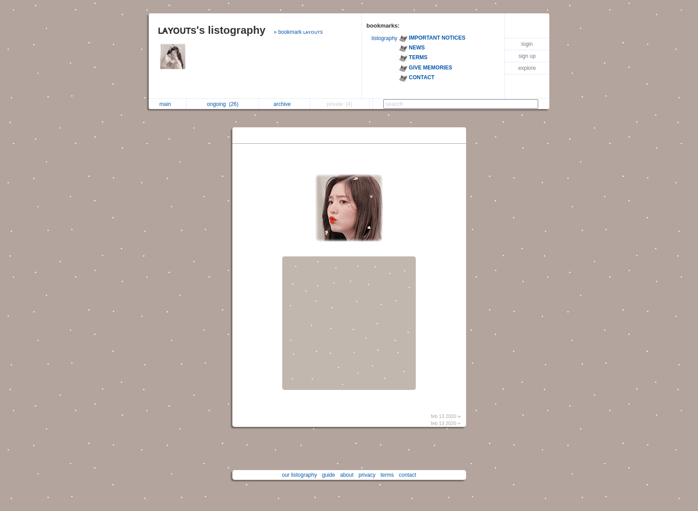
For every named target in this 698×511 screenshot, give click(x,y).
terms (387, 475)
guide (328, 475)
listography (385, 38)
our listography (299, 475)
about (346, 475)
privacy (366, 475)
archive (285, 104)
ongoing (223, 104)
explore (527, 68)
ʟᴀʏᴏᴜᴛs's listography (211, 30)
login (526, 44)
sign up (527, 56)
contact (407, 475)
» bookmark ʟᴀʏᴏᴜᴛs (298, 32)
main (167, 104)
